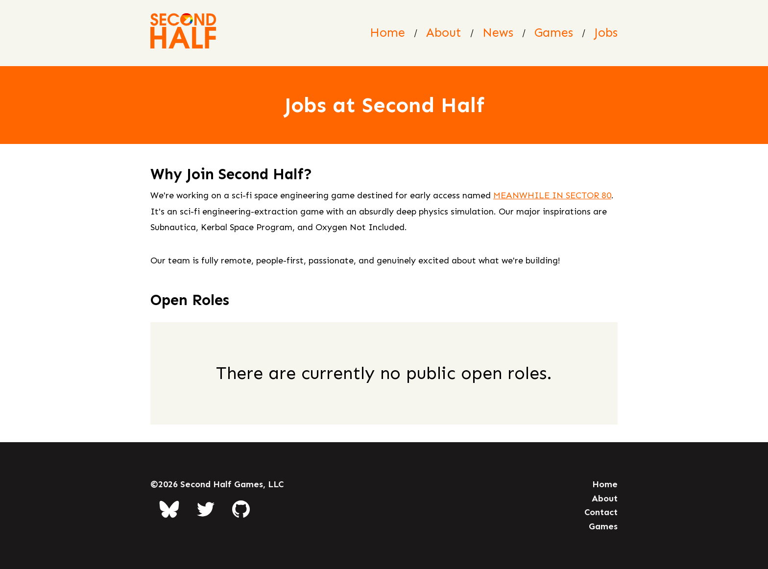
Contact (601, 512)
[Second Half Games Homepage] (183, 33)
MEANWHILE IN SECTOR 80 (552, 195)
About (443, 32)
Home (387, 32)
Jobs (606, 32)
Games (553, 32)
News (497, 32)
